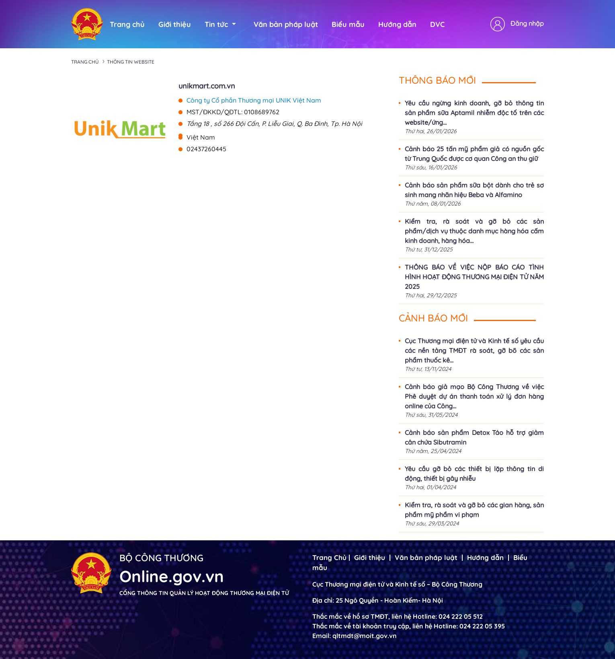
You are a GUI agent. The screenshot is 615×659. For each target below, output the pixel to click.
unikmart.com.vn (206, 86)
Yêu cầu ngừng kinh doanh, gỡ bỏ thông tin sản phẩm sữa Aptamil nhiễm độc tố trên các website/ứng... (474, 112)
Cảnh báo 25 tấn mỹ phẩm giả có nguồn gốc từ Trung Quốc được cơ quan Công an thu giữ (474, 154)
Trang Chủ (329, 557)
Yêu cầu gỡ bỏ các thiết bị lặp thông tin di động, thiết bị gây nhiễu (474, 473)
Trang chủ (127, 24)
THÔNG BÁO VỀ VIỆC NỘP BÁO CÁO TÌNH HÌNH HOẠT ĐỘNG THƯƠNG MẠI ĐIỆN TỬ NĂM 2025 (474, 276)
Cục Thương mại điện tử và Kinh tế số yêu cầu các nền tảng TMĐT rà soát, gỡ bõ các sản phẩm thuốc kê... (474, 350)
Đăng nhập (527, 23)
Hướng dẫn (397, 24)
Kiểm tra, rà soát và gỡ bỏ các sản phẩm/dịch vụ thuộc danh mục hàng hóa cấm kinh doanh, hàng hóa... (474, 231)
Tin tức (220, 24)
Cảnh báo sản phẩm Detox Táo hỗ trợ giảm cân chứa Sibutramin (474, 437)
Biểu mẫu (348, 24)
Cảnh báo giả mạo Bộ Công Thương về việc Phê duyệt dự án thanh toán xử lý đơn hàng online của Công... (474, 396)
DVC (437, 24)
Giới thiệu (174, 24)
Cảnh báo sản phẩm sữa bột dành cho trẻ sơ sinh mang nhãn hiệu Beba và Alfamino (474, 190)
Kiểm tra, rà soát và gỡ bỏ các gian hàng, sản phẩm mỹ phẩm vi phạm (474, 510)
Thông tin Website (130, 62)
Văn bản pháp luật (286, 24)
